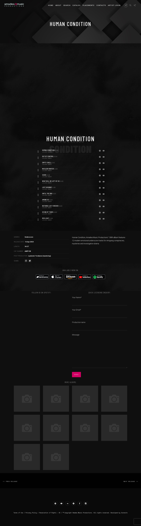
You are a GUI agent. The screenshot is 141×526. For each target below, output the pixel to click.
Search (67, 5)
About (58, 5)
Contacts (101, 5)
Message (99, 351)
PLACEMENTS (88, 5)
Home (50, 5)
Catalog (77, 5)
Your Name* (99, 299)
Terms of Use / (19, 513)
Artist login (114, 5)
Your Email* (99, 312)
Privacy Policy (31, 513)
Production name (99, 324)
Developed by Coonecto (119, 513)
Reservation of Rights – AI (50, 513)
